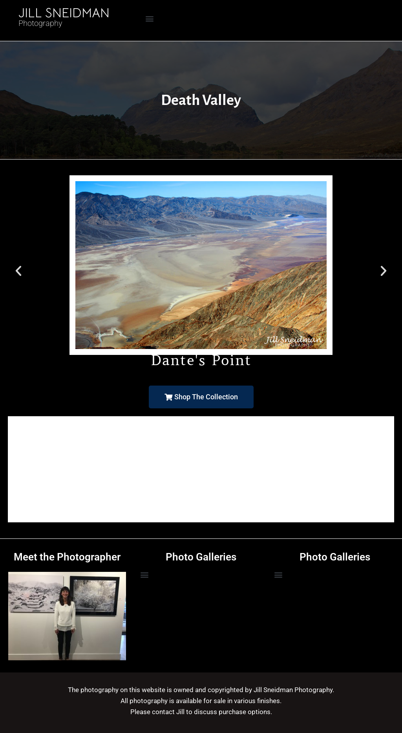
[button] (149, 18)
